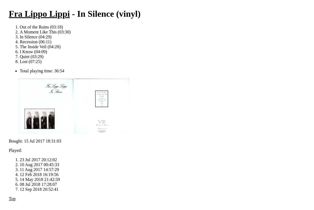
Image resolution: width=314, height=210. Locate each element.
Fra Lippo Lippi (39, 14)
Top (12, 198)
